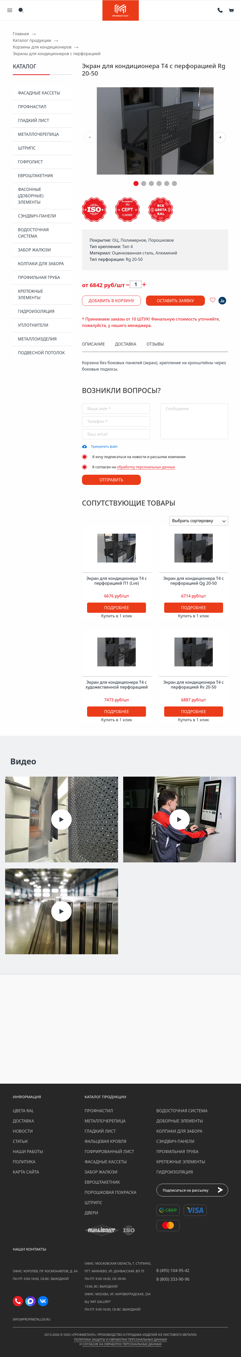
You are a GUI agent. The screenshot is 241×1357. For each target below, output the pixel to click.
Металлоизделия (37, 339)
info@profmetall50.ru (31, 1319)
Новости (23, 1131)
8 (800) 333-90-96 (173, 1279)
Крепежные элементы (30, 294)
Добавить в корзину (111, 300)
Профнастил (32, 106)
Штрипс (27, 148)
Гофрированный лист (109, 1151)
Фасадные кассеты (39, 93)
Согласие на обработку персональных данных (121, 1344)
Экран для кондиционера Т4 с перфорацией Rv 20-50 (193, 685)
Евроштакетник (35, 175)
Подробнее (116, 607)
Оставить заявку (175, 300)
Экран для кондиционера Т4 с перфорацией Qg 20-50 (193, 581)
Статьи (20, 1141)
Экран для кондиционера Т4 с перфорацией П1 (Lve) (116, 581)
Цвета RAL (23, 1111)
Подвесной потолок (41, 353)
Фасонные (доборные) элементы (31, 196)
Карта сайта (26, 1172)
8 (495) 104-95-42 (173, 1270)
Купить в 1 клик (116, 616)
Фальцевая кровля (105, 1141)
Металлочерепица (38, 134)
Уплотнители (33, 325)
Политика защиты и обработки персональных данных (120, 1339)
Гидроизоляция (36, 311)
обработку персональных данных (146, 466)
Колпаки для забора (41, 263)
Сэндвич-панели (37, 216)
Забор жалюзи (34, 250)
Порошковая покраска (110, 1192)
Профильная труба (39, 277)
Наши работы (28, 1151)
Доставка (23, 1121)
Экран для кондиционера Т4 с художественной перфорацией (117, 685)
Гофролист (30, 162)
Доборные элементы (179, 1121)
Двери (91, 1213)
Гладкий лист (33, 120)
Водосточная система (33, 233)
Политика (24, 1162)
